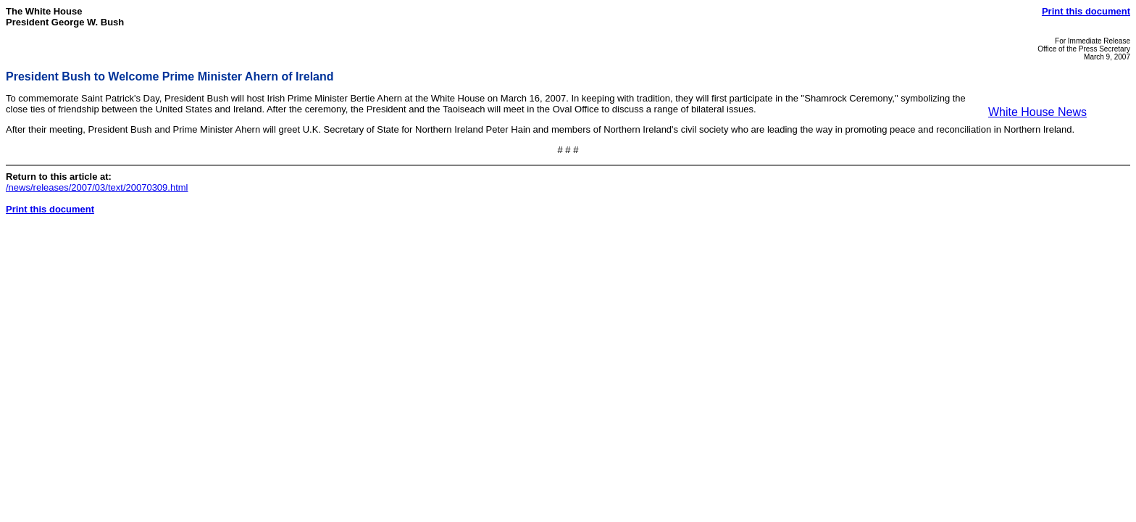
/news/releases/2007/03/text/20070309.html (97, 187)
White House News (1037, 112)
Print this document (1086, 11)
